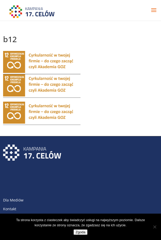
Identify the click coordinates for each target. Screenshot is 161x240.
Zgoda (80, 232)
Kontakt (9, 208)
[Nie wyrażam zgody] (154, 226)
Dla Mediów (13, 200)
